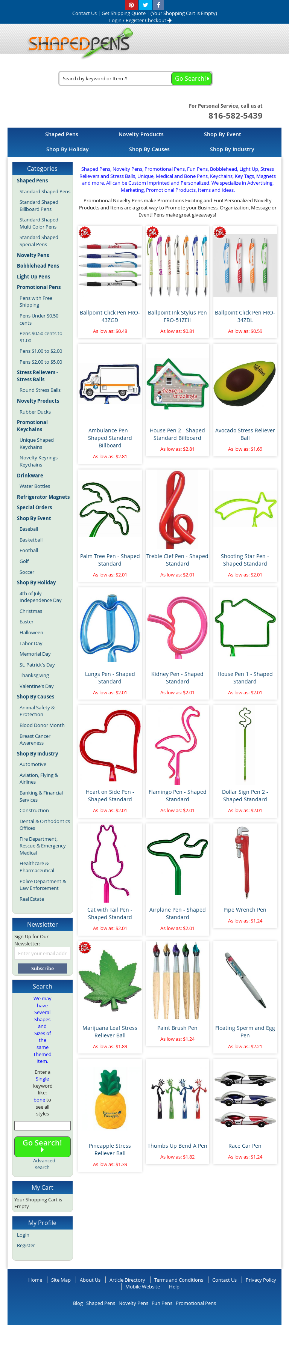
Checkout (158, 20)
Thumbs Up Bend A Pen (177, 1145)
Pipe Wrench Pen (245, 909)
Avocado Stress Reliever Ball (245, 434)
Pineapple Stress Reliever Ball (110, 1149)
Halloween (31, 632)
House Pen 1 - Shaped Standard (245, 677)
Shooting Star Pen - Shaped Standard (245, 559)
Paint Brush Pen (177, 1027)
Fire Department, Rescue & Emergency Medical (43, 845)
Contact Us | (87, 13)
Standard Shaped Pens (45, 191)
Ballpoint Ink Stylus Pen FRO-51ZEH (177, 316)
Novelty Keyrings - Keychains (40, 461)
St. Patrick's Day (37, 664)
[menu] (144, 142)
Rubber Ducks (35, 411)
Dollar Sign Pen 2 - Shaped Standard (245, 795)
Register (135, 20)
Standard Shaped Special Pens (39, 241)
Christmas (31, 611)
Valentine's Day (37, 686)
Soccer (27, 572)
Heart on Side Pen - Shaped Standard (110, 795)
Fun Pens (162, 1303)
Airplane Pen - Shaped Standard (177, 913)
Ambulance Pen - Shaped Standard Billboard (110, 438)
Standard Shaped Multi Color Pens (39, 223)
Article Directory (127, 1279)
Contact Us (224, 1279)
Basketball (31, 539)
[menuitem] (62, 134)
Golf (24, 561)
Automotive (33, 764)
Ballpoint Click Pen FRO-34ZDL (245, 316)
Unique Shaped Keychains (37, 443)
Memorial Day (35, 653)
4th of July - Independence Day (41, 597)
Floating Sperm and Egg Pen (245, 1031)
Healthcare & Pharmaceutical (37, 867)
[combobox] (135, 78)
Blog (78, 1303)
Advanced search (44, 1164)
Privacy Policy (261, 1279)
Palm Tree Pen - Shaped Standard (110, 559)
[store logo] (78, 44)
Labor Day (31, 643)
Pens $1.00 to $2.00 (41, 351)
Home (35, 1279)
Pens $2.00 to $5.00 (41, 361)
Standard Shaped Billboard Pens (39, 205)
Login (115, 20)
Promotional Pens (196, 1303)
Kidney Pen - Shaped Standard (177, 677)
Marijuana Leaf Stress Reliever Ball (109, 1031)
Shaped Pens (100, 1303)
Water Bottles (35, 486)
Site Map (61, 1279)
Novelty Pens (133, 1303)
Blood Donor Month (42, 725)
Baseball (29, 528)
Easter (26, 621)
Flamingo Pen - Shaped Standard (178, 795)
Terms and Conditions (178, 1279)
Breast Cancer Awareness (35, 739)
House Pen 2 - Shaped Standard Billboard (177, 434)
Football (29, 550)
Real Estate (32, 898)
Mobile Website (142, 1286)
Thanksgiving (34, 675)
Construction (34, 810)
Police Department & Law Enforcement (43, 885)
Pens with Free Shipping (36, 302)
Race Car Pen (245, 1145)
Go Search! (42, 1146)
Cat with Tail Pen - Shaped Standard (109, 913)
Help (174, 1286)
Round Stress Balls (40, 390)
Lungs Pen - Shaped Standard (110, 677)
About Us (90, 1279)
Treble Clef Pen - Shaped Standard (177, 559)
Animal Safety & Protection (37, 711)
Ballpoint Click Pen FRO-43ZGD (110, 316)
